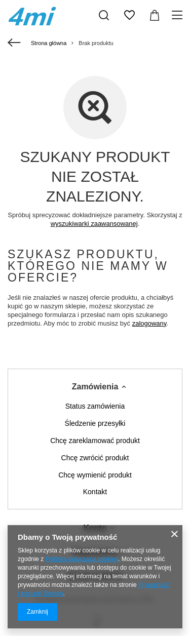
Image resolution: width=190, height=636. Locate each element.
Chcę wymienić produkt (95, 475)
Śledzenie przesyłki (95, 423)
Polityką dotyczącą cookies (82, 559)
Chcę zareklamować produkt (95, 440)
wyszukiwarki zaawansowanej (94, 223)
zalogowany (149, 323)
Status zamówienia (95, 406)
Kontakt (95, 492)
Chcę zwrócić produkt (95, 458)
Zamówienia (95, 386)
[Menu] (178, 15)
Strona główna (48, 43)
